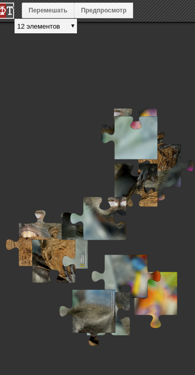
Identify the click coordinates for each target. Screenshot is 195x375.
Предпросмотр (104, 10)
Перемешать (48, 10)
